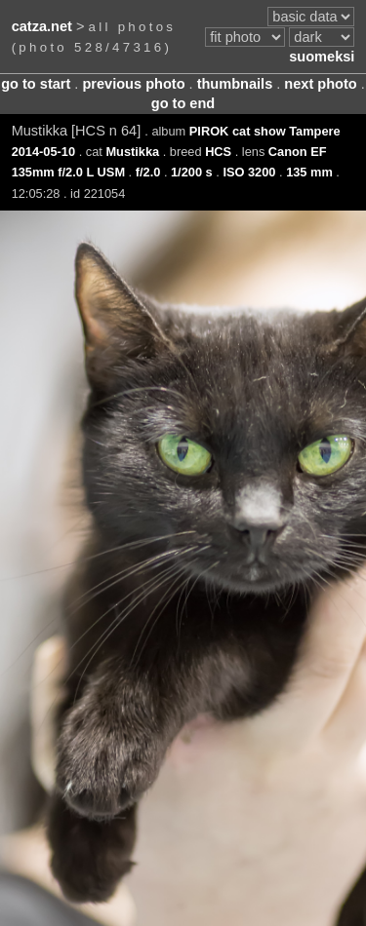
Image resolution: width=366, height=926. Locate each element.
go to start (35, 84)
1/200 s (192, 172)
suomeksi (321, 56)
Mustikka (132, 151)
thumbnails (235, 84)
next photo (320, 84)
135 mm (309, 172)
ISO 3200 (249, 172)
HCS (218, 151)
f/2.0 (148, 172)
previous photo (133, 84)
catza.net (42, 26)
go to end (183, 103)
